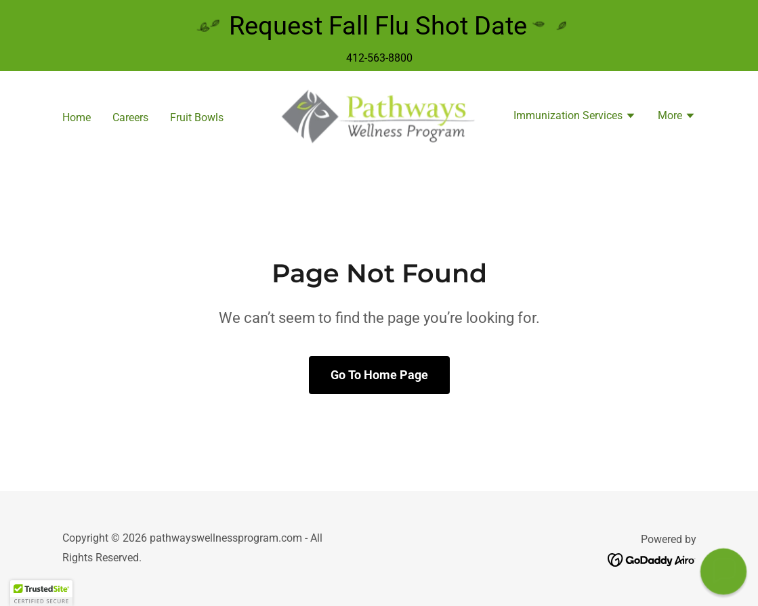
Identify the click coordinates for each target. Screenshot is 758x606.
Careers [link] (130, 117)
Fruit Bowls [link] (197, 117)
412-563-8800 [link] (379, 57)
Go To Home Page (379, 375)
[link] (378, 116)
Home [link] (76, 117)
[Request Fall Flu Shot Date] (379, 26)
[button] (574, 117)
